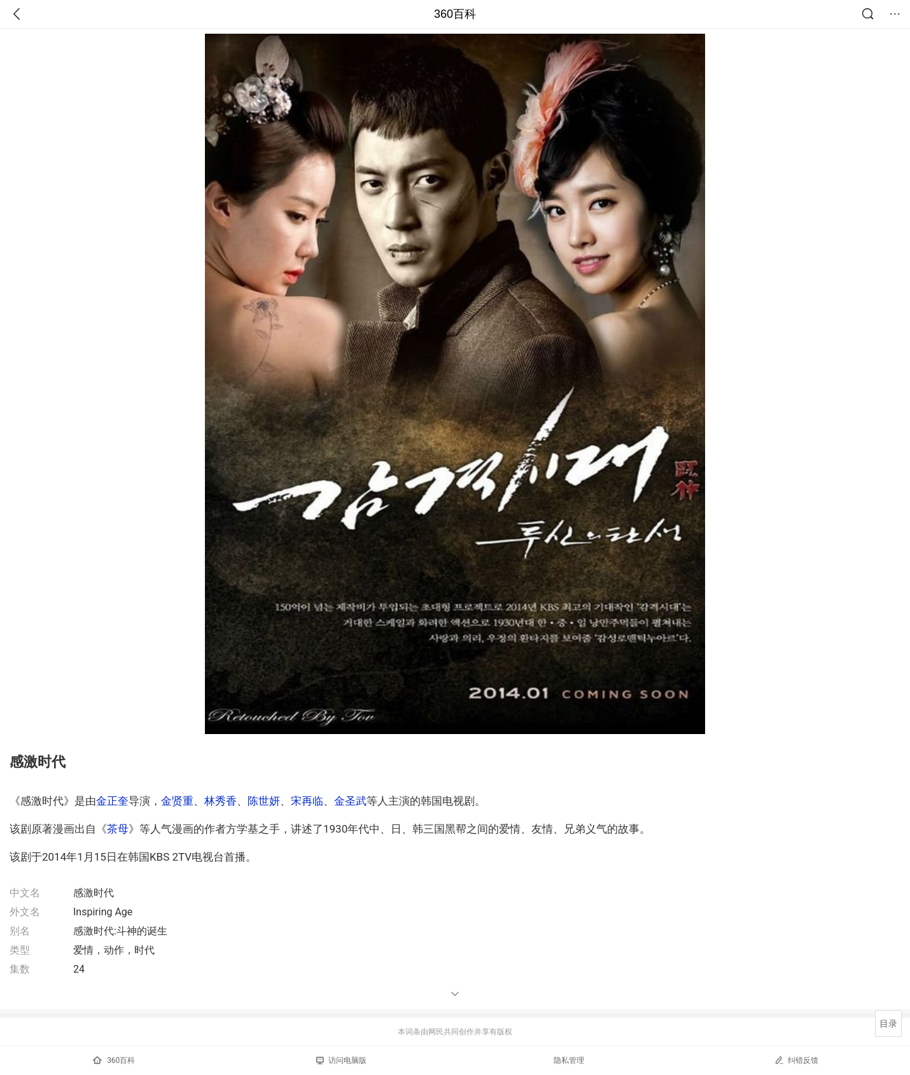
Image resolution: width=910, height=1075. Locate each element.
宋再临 (307, 800)
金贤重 (177, 800)
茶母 (118, 828)
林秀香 (220, 800)
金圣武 (350, 800)
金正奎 (112, 800)
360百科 (455, 14)
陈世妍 (264, 800)
